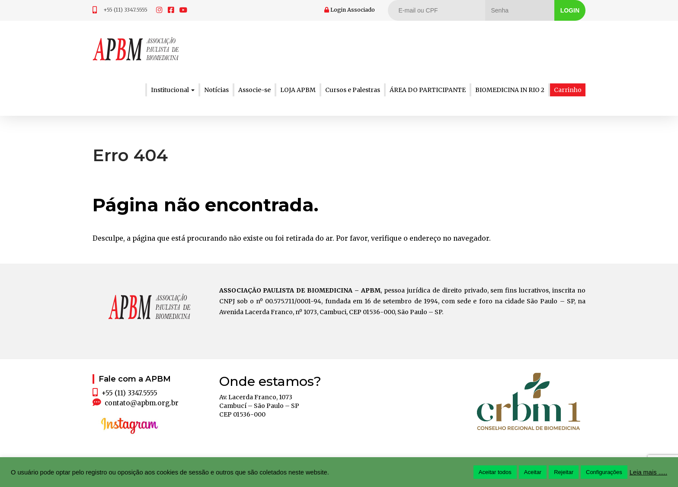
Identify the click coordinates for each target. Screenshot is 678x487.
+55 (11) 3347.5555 (125, 9)
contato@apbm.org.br (142, 403)
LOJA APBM (298, 90)
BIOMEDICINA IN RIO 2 (509, 90)
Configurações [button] (604, 472)
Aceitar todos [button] (495, 472)
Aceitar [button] (532, 472)
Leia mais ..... (648, 472)
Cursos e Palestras (352, 90)
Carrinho (568, 90)
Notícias (216, 90)
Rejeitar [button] (563, 472)
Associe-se (254, 90)
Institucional (173, 90)
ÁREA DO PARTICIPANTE (428, 90)
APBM (136, 49)
